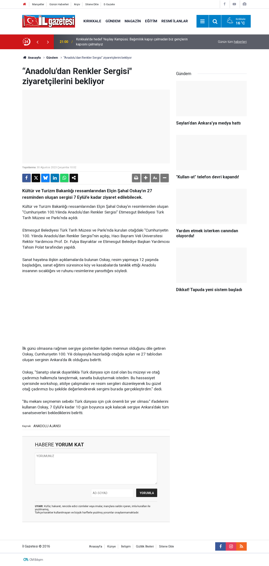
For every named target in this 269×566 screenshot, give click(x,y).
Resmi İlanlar (174, 21)
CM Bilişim (36, 559)
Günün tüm (232, 42)
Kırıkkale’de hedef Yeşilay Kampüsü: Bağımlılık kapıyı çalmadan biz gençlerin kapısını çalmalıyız (132, 41)
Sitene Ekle (92, 4)
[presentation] (37, 41)
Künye (111, 546)
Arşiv (77, 4)
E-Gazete (109, 4)
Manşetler (38, 4)
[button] (145, 178)
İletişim (126, 546)
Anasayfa (31, 57)
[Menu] (202, 21)
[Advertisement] (96, 310)
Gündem (112, 21)
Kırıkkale (92, 21)
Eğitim (151, 21)
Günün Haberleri (59, 4)
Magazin (133, 21)
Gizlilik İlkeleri (145, 546)
